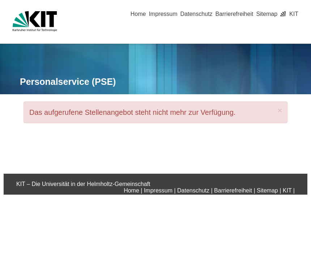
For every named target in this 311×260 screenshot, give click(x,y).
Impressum (163, 14)
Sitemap (266, 14)
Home (138, 14)
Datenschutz (196, 14)
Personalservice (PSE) (68, 82)
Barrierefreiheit (234, 14)
